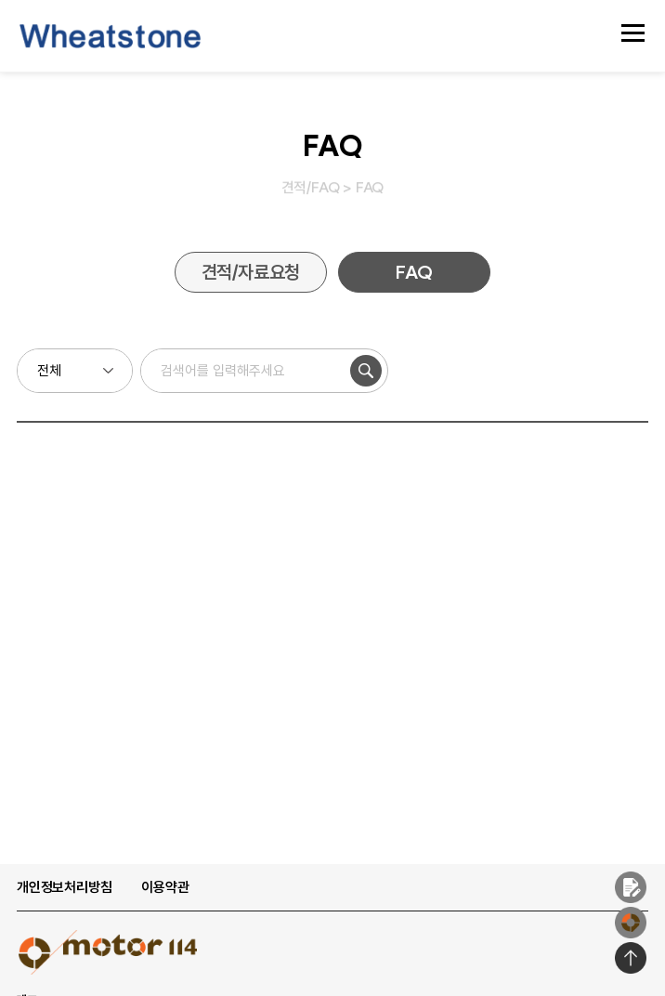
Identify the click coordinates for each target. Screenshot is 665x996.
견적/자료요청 (251, 272)
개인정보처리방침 (64, 887)
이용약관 (165, 887)
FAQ (414, 272)
